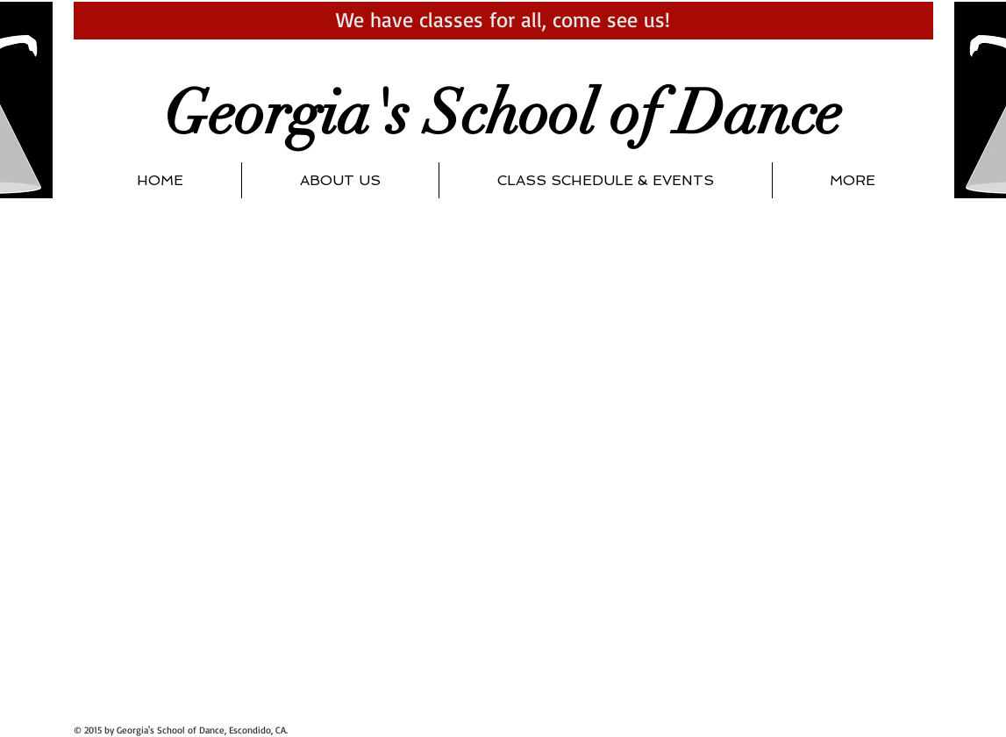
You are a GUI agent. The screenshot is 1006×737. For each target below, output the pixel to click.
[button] (340, 180)
